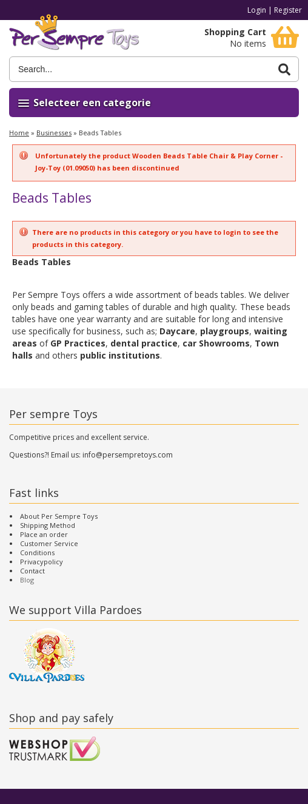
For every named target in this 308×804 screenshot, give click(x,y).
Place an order (44, 534)
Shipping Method (47, 525)
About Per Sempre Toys (59, 516)
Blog (27, 579)
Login (256, 10)
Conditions (37, 552)
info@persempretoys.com (127, 455)
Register (288, 10)
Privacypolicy (41, 561)
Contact (32, 570)
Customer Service (49, 543)
